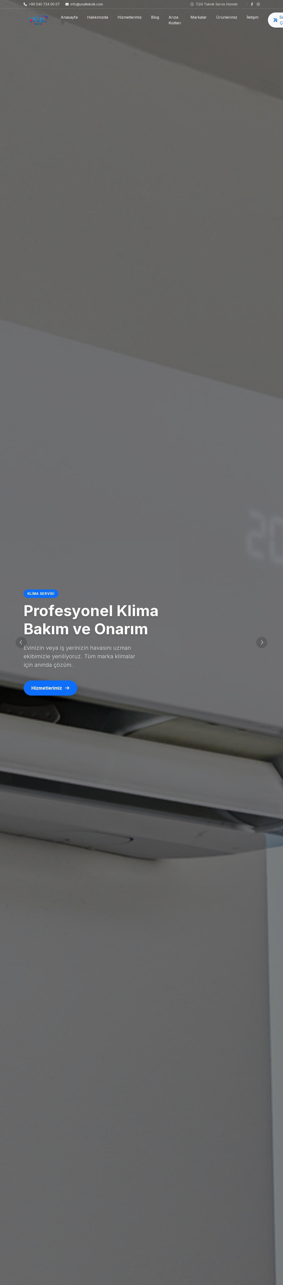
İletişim (252, 17)
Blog (155, 17)
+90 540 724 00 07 (42, 4)
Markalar (198, 17)
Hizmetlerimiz (130, 17)
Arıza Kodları (175, 20)
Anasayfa (69, 17)
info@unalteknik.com (84, 4)
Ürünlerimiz (226, 17)
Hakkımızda (97, 17)
